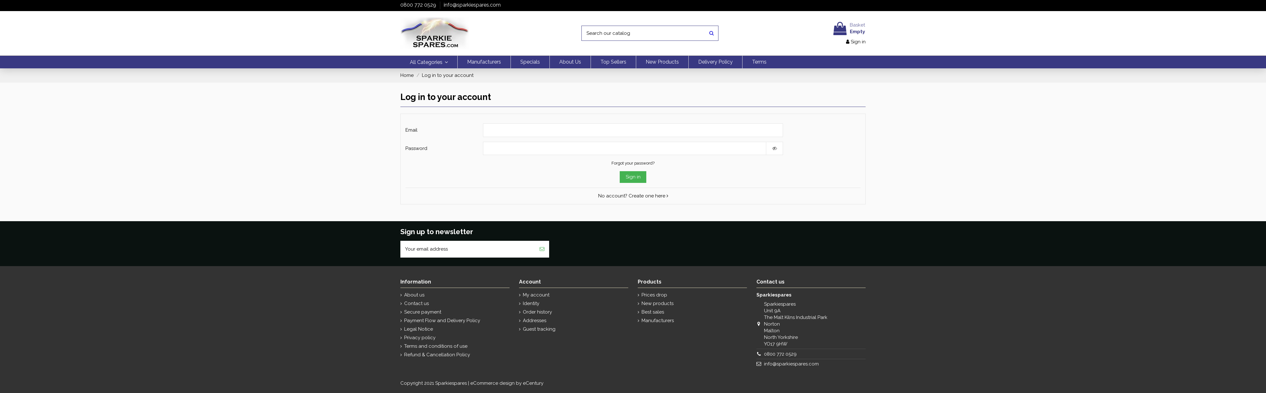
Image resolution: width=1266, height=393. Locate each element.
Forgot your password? (633, 163)
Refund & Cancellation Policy (437, 355)
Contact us (416, 303)
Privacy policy (420, 337)
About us (414, 295)
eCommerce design (492, 383)
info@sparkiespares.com (472, 5)
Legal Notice (418, 329)
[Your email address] (467, 249)
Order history (537, 312)
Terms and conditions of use (435, 346)
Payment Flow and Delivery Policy (442, 320)
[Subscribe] (542, 249)
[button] (428, 62)
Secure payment (422, 312)
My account (536, 295)
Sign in (633, 177)
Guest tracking (539, 329)
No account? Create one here (633, 196)
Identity (531, 303)
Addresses (534, 320)
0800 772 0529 (418, 5)
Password (416, 148)
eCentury (533, 383)
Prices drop (654, 295)
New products (658, 303)
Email (411, 130)
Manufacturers (658, 320)
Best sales (653, 312)
